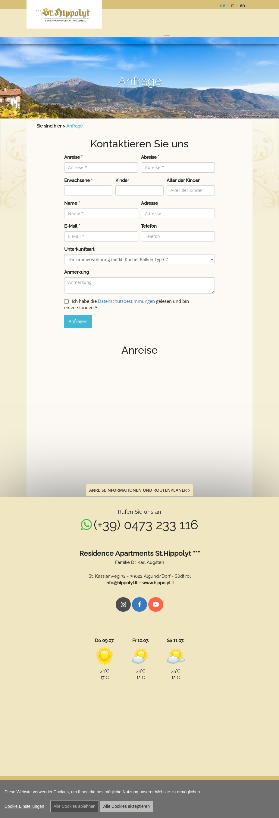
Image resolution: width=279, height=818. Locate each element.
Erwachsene (78, 180)
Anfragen (78, 321)
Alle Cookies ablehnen (75, 806)
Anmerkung (76, 272)
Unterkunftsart (79, 249)
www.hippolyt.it (158, 583)
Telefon (149, 226)
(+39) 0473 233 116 (146, 524)
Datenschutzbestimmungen (126, 301)
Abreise (150, 157)
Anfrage (74, 126)
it (232, 5)
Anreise (73, 157)
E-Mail (72, 226)
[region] (139, 799)
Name (72, 203)
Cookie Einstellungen (24, 806)
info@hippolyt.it (121, 583)
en (242, 5)
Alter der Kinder (183, 180)
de (222, 5)
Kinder (122, 180)
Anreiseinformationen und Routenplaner (139, 490)
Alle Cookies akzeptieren (126, 806)
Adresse (149, 203)
